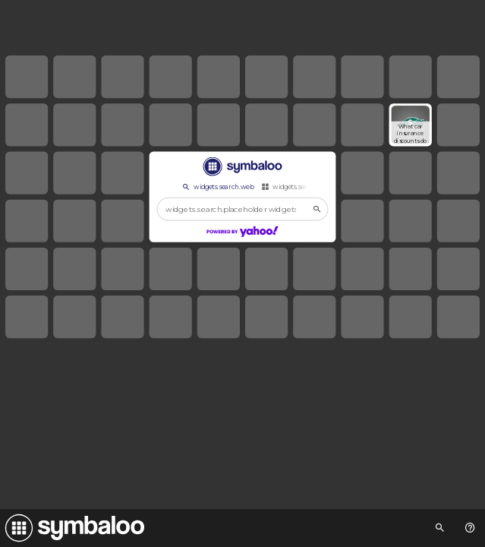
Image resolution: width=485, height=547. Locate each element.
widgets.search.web (217, 187)
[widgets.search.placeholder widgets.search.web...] (242, 209)
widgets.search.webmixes (305, 187)
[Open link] (410, 124)
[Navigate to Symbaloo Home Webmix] (72, 528)
